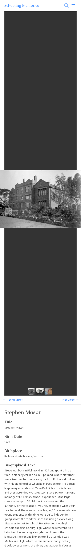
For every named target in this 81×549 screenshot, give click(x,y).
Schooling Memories (21, 5)
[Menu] (73, 5)
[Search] (66, 5)
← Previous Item (12, 399)
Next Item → (70, 399)
